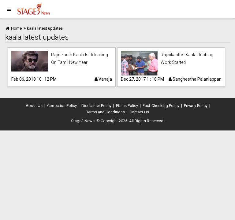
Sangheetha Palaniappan (195, 79)
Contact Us (139, 112)
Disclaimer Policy (96, 105)
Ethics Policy (127, 105)
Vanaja (103, 79)
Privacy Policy (195, 105)
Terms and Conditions (105, 112)
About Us (34, 105)
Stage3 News (83, 121)
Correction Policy (62, 105)
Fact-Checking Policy (161, 105)
